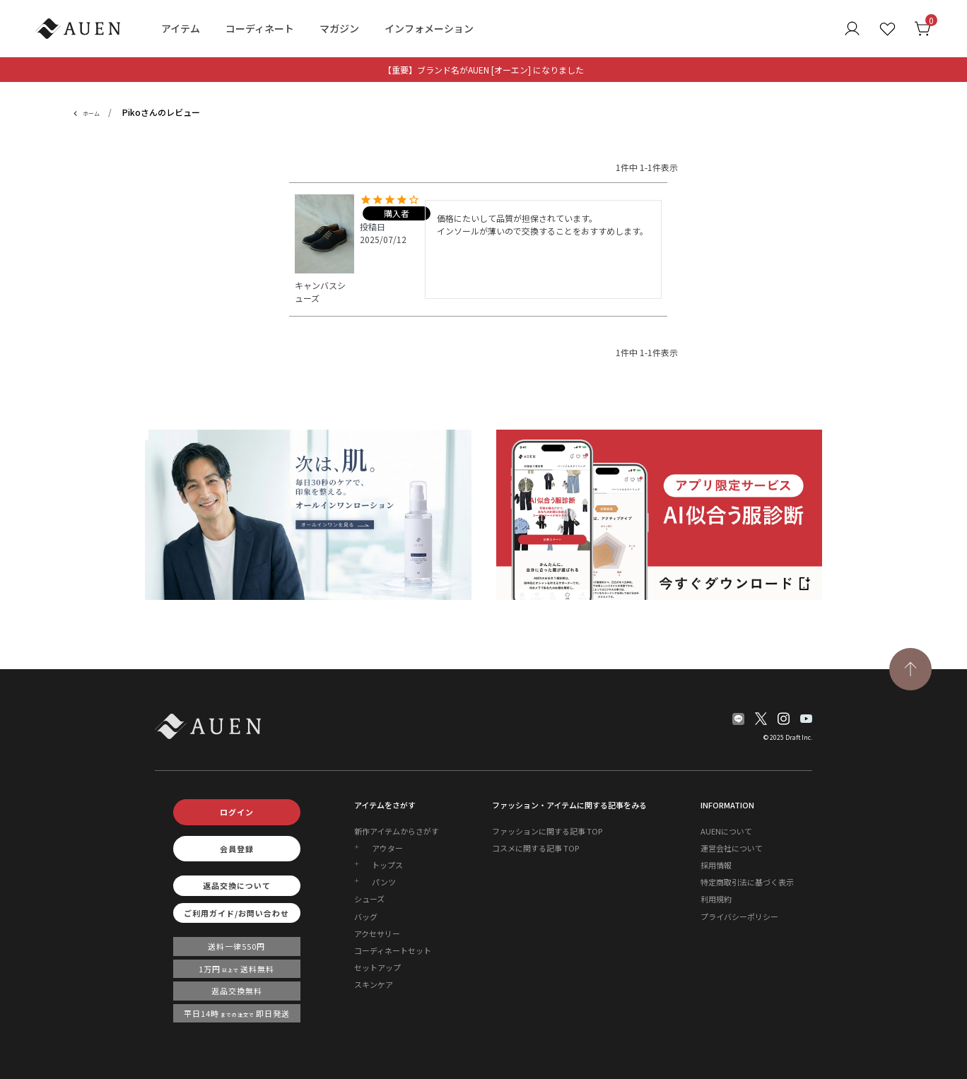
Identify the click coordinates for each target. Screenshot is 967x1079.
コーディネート (259, 28)
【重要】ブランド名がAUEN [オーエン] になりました (483, 70)
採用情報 (716, 865)
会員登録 (237, 848)
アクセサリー (377, 933)
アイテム (180, 28)
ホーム (91, 113)
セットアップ (377, 967)
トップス (387, 865)
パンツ (384, 882)
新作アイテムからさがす (396, 831)
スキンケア (373, 984)
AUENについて (726, 831)
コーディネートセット (392, 950)
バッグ (365, 916)
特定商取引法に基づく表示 (747, 882)
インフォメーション (429, 28)
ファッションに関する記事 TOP (547, 831)
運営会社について (732, 848)
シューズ (369, 898)
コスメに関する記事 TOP (535, 848)
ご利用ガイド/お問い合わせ (236, 913)
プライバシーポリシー (739, 916)
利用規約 (716, 898)
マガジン (339, 28)
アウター (387, 848)
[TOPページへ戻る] (910, 669)
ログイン (237, 812)
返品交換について (237, 885)
